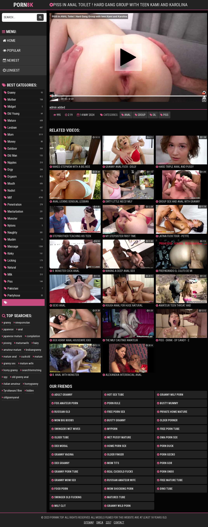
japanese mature (12, 336)
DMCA (99, 522)
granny (6, 322)
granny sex (9, 363)
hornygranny (30, 384)
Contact (119, 522)
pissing (6, 343)
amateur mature (11, 350)
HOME (9, 40)
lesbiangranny (32, 350)
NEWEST (11, 60)
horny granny (10, 370)
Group (140, 114)
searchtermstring (31, 370)
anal (19, 329)
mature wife (26, 363)
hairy (35, 343)
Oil (153, 114)
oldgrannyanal (10, 397)
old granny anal (19, 377)
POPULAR (11, 50)
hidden (29, 390)
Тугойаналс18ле (12, 390)
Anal (126, 114)
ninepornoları (22, 322)
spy (4, 377)
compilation (32, 336)
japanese (8, 329)
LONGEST (11, 70)
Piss (164, 114)
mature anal (9, 356)
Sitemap (89, 522)
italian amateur (11, 384)
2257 (108, 522)
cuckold (25, 356)
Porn (23, 5)
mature (37, 356)
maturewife (21, 343)
